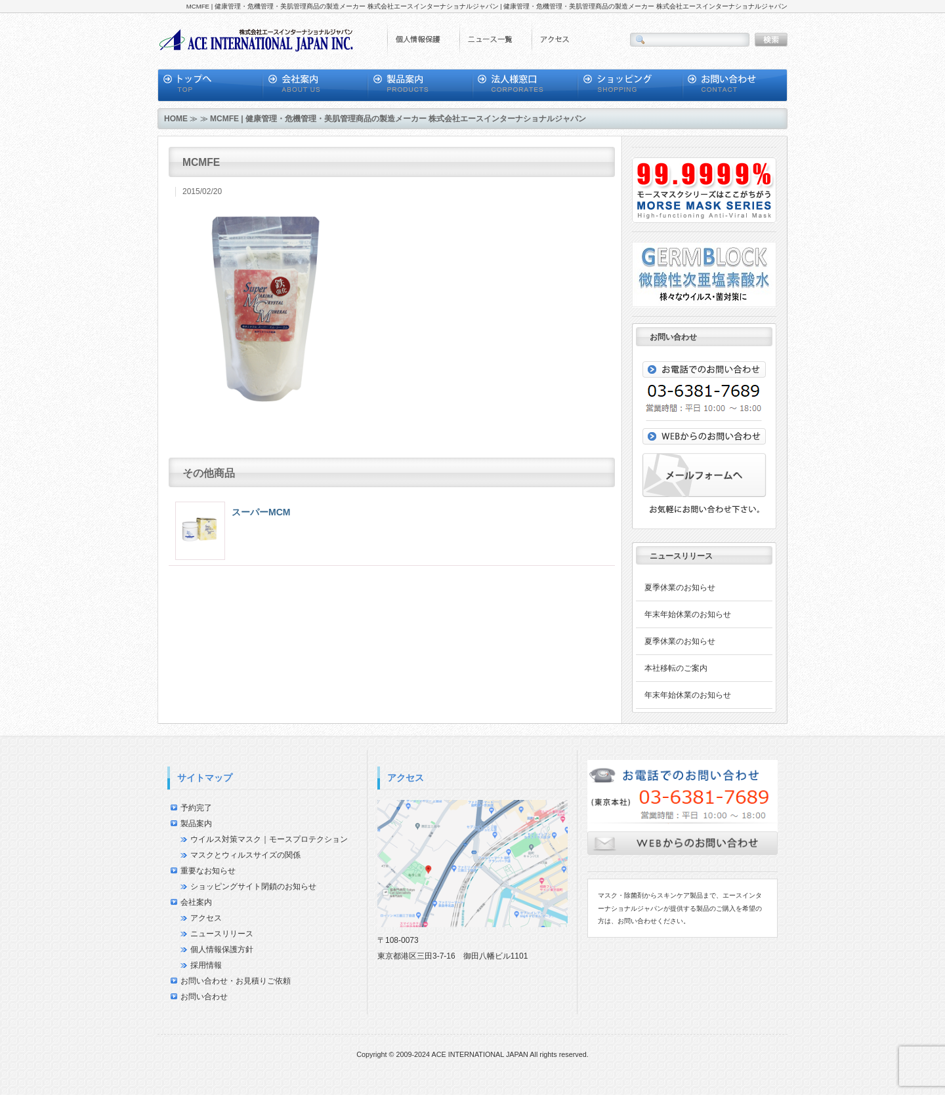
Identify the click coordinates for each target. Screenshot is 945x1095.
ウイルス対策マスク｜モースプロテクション (269, 839)
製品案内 (196, 823)
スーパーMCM (261, 512)
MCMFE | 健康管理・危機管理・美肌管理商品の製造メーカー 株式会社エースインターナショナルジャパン (398, 118)
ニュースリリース (221, 933)
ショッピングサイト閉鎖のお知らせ (253, 886)
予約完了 (196, 807)
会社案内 (196, 902)
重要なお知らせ (208, 870)
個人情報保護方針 (221, 949)
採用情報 (206, 965)
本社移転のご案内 (675, 668)
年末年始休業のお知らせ (687, 614)
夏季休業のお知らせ (679, 587)
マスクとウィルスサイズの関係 (245, 855)
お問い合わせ (204, 996)
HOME (176, 118)
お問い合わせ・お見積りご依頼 (235, 981)
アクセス (206, 918)
